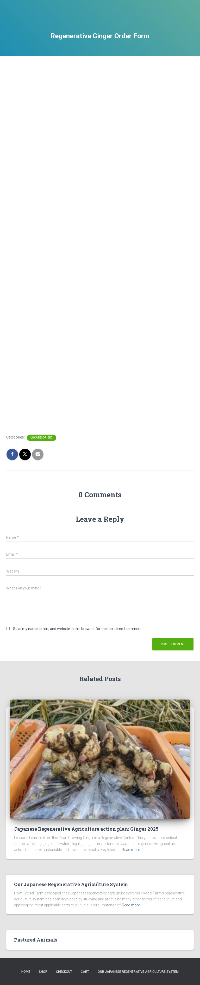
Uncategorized (41, 437)
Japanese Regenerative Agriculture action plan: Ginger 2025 (86, 829)
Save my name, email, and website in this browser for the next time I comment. (77, 629)
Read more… (132, 850)
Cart (85, 972)
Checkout (64, 972)
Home (25, 972)
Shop (43, 972)
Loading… (89, 242)
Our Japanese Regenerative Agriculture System (71, 884)
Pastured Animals (35, 940)
